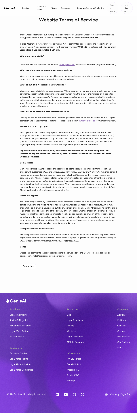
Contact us (28, 266)
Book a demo (112, 8)
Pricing (54, 8)
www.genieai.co (67, 64)
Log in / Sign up (126, 8)
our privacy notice (87, 120)
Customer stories (41, 8)
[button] (27, 8)
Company (81, 8)
